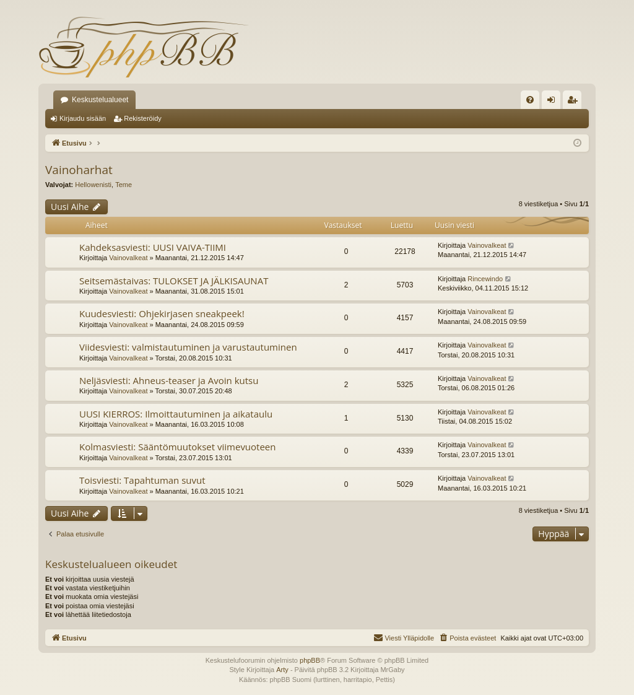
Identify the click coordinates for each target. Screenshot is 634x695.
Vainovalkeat (128, 257)
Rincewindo (485, 278)
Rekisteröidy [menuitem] (574, 102)
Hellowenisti (93, 184)
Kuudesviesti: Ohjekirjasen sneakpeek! (162, 313)
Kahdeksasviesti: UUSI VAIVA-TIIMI (152, 247)
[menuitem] (530, 99)
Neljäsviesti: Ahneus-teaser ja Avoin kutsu (168, 380)
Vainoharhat (79, 170)
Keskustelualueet (100, 99)
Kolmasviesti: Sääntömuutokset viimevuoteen (177, 446)
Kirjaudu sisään (82, 118)
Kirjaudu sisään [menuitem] (553, 102)
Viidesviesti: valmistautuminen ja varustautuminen (188, 347)
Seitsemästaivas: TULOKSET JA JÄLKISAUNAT (173, 280)
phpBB (310, 660)
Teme (123, 184)
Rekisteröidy (143, 118)
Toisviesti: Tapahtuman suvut (142, 480)
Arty (282, 669)
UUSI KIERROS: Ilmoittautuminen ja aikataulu (175, 414)
